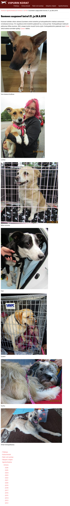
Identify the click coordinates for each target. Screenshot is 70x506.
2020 (6, 483)
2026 (6, 468)
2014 (6, 498)
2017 (6, 490)
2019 (6, 485)
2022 (6, 478)
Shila (67, 26)
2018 (25, 10)
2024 (6, 473)
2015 (6, 495)
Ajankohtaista (63, 6)
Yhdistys (16, 6)
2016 (6, 493)
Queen (23, 28)
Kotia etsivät (26, 6)
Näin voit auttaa (37, 6)
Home (3, 10)
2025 (6, 470)
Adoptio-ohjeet (51, 6)
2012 (6, 503)
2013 (6, 500)
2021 (6, 480)
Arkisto (19, 10)
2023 (6, 475)
